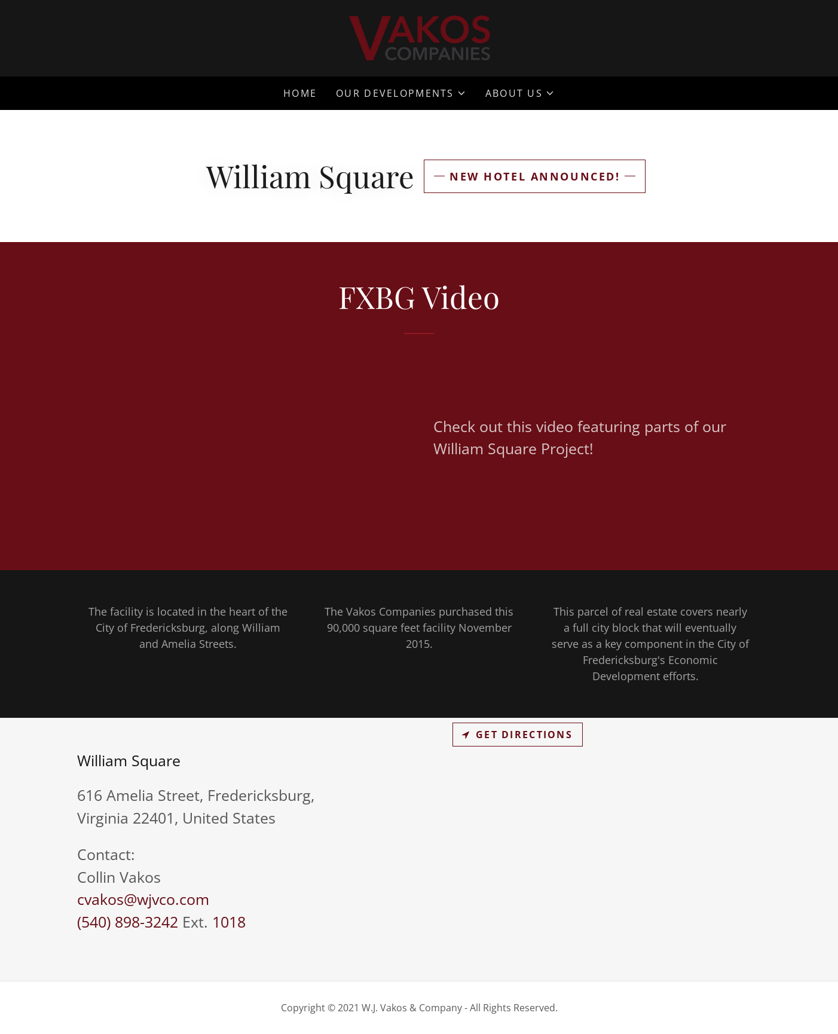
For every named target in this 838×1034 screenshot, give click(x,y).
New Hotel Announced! (534, 176)
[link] (419, 37)
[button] (401, 93)
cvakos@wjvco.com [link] (143, 899)
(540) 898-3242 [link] (127, 921)
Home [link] (300, 93)
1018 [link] (229, 921)
